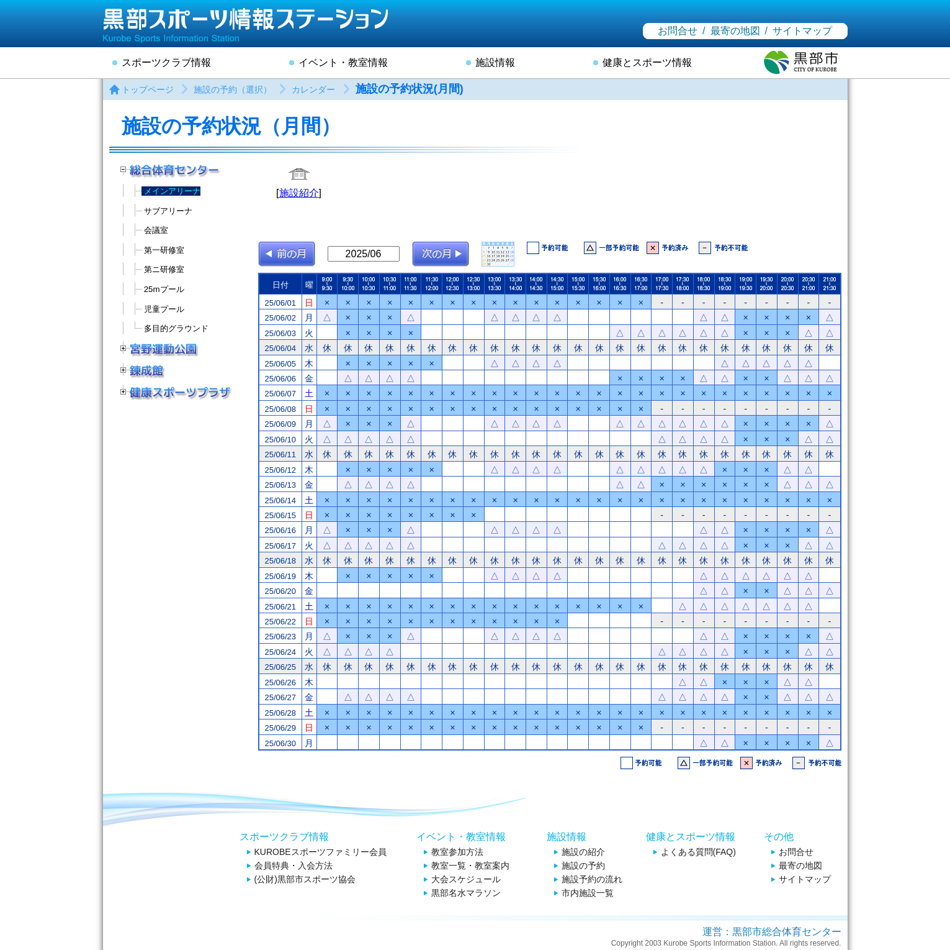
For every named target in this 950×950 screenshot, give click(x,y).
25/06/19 (279, 576)
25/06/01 (279, 303)
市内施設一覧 (588, 893)
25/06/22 (279, 621)
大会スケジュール (466, 879)
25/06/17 (279, 545)
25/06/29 (279, 728)
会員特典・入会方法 (293, 865)
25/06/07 (279, 393)
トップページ (148, 89)
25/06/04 (279, 348)
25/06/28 (279, 713)
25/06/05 (279, 363)
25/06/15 (279, 515)
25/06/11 (279, 454)
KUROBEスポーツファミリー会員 (320, 852)
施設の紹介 (583, 852)
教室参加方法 (457, 852)
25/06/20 (279, 591)
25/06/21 (279, 606)
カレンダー (313, 89)
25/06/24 (279, 652)
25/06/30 (279, 743)
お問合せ (677, 30)
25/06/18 (279, 560)
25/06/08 (279, 409)
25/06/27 (279, 697)
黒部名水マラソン (466, 893)
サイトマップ (802, 30)
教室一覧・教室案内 (470, 865)
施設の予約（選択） (233, 89)
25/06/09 (279, 424)
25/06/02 (279, 317)
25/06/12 (279, 470)
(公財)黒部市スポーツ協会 (305, 879)
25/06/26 (279, 682)
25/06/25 (279, 667)
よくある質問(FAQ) (698, 852)
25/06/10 (279, 439)
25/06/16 (279, 530)
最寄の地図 (735, 30)
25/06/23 (279, 636)
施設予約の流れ (592, 879)
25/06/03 (279, 333)
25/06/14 (279, 500)
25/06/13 (279, 485)
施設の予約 (583, 865)
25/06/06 (279, 378)
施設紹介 (299, 193)
